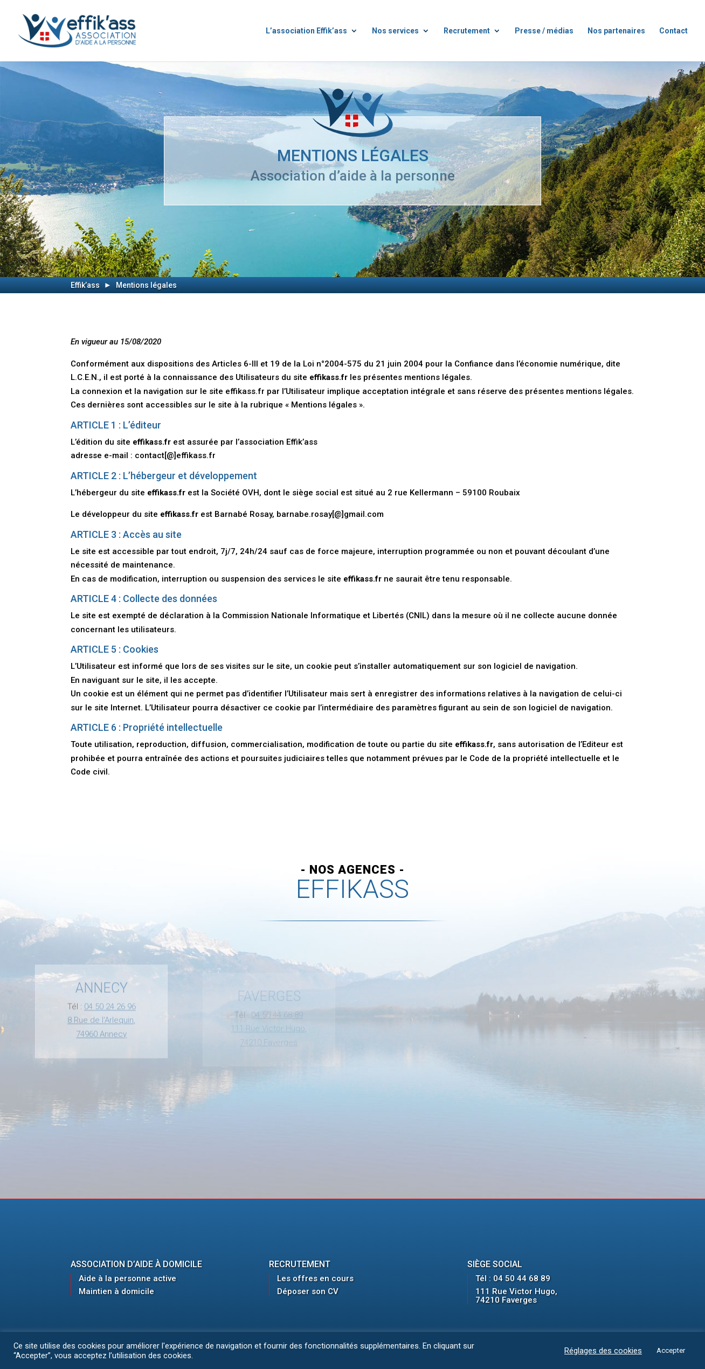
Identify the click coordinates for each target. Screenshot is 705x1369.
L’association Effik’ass (306, 31)
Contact (673, 31)
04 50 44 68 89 (521, 1278)
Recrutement (467, 31)
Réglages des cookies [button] (603, 1351)
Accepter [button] (670, 1350)
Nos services (395, 31)
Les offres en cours (315, 1278)
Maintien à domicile (116, 1291)
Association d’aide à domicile (136, 1264)
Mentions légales (146, 285)
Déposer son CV (307, 1291)
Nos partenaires (616, 31)
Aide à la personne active (127, 1278)
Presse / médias (544, 31)
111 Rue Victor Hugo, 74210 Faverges (516, 1296)
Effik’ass (85, 285)
